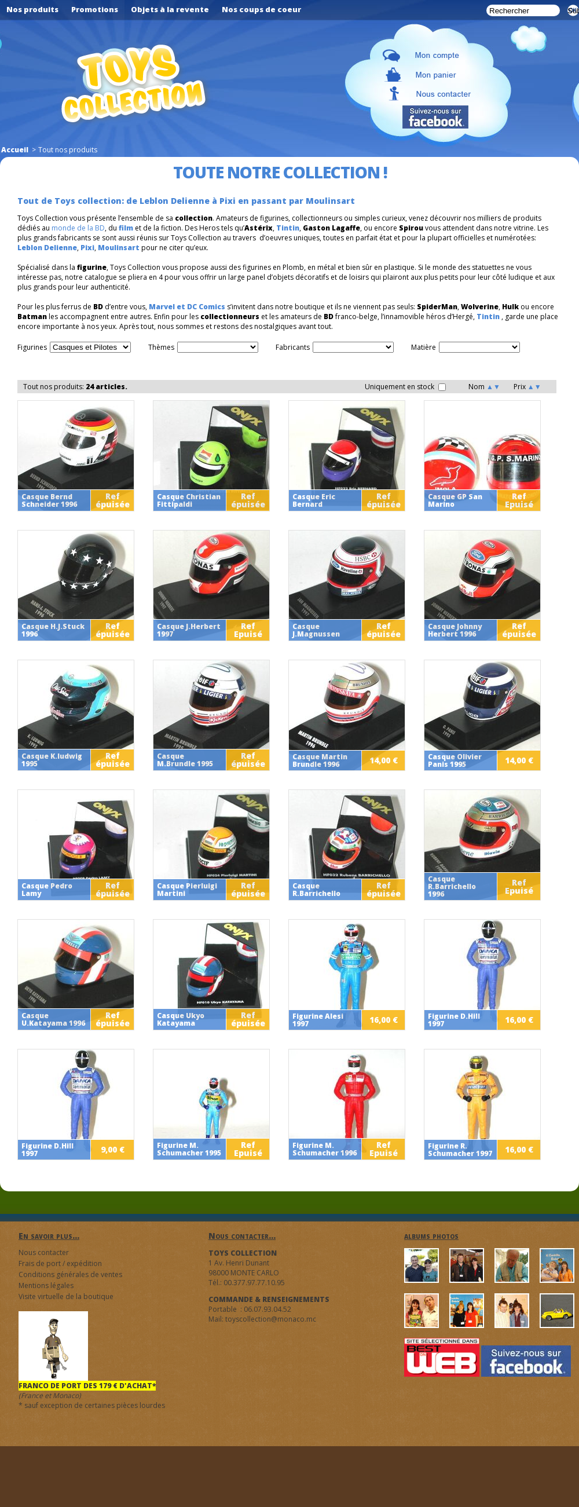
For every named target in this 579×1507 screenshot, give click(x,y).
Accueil (14, 150)
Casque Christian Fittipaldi (189, 500)
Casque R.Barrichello (316, 889)
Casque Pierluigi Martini (187, 889)
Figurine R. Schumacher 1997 (460, 1149)
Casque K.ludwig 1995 (51, 760)
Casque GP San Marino (455, 500)
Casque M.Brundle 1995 (185, 760)
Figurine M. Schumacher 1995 (189, 1149)
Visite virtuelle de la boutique (66, 1296)
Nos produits (32, 9)
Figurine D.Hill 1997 (454, 1020)
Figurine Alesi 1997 (317, 1020)
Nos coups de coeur (261, 9)
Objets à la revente (170, 9)
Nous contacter (44, 1252)
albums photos (431, 1235)
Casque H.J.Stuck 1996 (53, 630)
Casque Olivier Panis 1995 (455, 760)
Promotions (94, 9)
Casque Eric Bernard (313, 500)
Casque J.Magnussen (316, 630)
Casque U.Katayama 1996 (53, 1019)
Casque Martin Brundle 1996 (319, 760)
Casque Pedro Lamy (46, 889)
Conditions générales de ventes (70, 1274)
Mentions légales (46, 1285)
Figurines (32, 347)
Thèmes (161, 347)
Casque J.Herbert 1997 (189, 630)
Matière (423, 347)
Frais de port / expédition (60, 1263)
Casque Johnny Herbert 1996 (455, 630)
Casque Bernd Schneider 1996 (49, 500)
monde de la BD (78, 228)
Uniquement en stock (405, 387)
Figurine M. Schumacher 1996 (324, 1149)
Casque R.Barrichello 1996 (452, 886)
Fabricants (293, 347)
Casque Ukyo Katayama (180, 1019)
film (126, 228)
